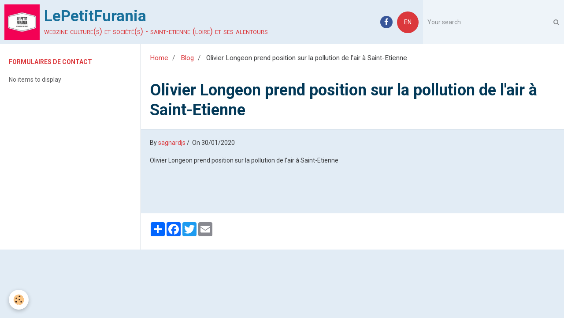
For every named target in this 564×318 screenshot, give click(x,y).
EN (408, 22)
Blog (187, 58)
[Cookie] (19, 300)
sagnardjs (172, 142)
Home (159, 58)
